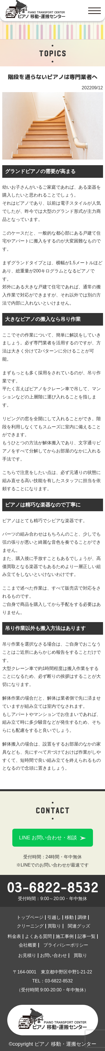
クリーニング (30, 926)
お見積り (27, 955)
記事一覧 (86, 936)
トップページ (30, 917)
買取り (54, 926)
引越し (54, 917)
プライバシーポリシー (65, 945)
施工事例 (65, 936)
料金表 (14, 936)
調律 (82, 917)
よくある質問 (38, 936)
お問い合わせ (53, 955)
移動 (69, 917)
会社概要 (28, 945)
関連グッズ (79, 926)
